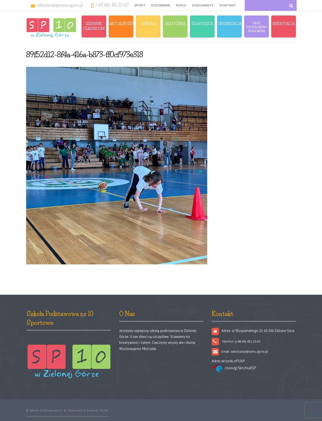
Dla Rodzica (202, 23)
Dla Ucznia (175, 23)
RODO (181, 5)
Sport (139, 5)
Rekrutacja (283, 23)
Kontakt (228, 5)
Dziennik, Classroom (94, 26)
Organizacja (229, 23)
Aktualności (121, 23)
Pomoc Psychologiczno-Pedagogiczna (256, 27)
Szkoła (148, 23)
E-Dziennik (160, 5)
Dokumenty (203, 5)
